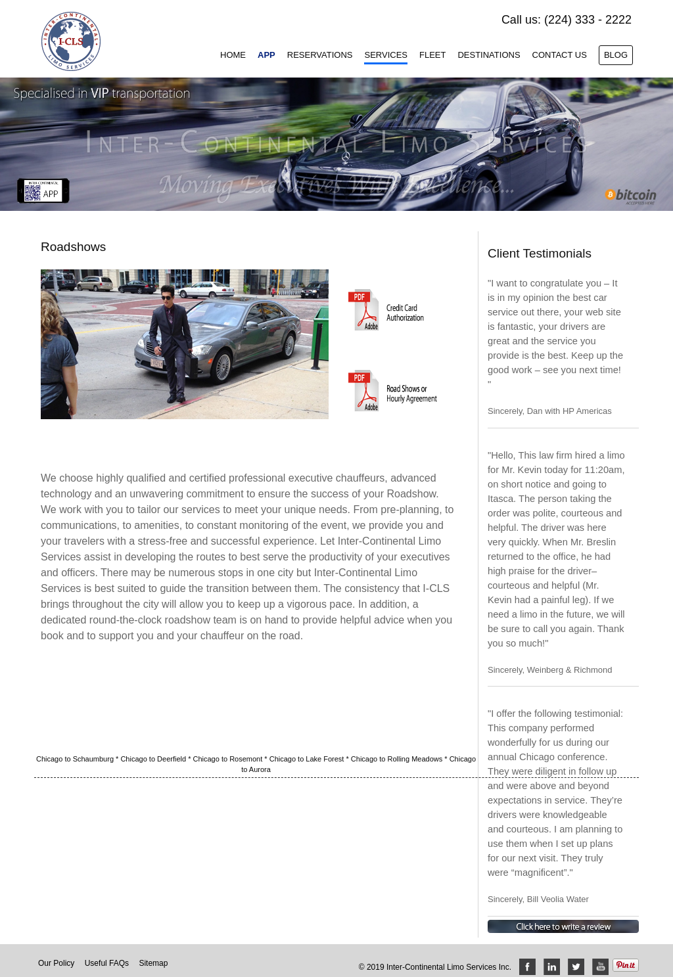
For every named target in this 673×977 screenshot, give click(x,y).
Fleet (432, 55)
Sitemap (153, 963)
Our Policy (56, 963)
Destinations (488, 55)
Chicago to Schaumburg (76, 759)
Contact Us (559, 55)
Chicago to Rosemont (229, 759)
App (266, 55)
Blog (616, 55)
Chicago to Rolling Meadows (397, 759)
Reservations (320, 55)
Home (233, 55)
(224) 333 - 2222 (588, 19)
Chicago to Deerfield (154, 759)
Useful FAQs (107, 963)
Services (385, 55)
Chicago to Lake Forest (307, 759)
